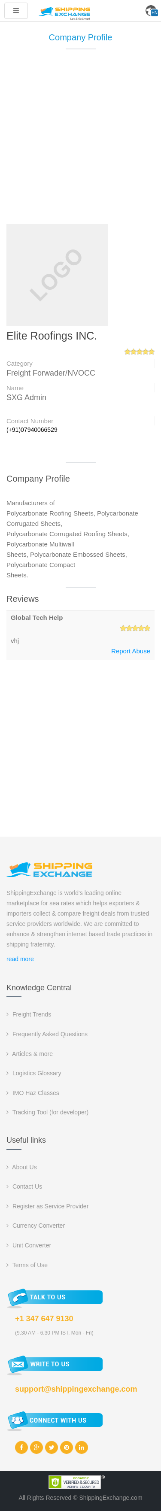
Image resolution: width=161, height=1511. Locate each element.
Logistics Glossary (33, 1073)
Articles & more (29, 1053)
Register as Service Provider (47, 1206)
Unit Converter (28, 1245)
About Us (21, 1167)
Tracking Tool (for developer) (47, 1112)
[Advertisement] (80, 140)
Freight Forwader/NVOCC (50, 373)
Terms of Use (27, 1265)
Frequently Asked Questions (47, 1034)
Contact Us (24, 1186)
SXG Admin (26, 397)
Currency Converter (35, 1225)
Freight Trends (28, 1014)
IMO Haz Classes (32, 1092)
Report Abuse (130, 651)
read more (20, 959)
